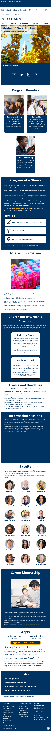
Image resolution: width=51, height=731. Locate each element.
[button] (14, 74)
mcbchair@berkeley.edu (42, 717)
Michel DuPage (25, 520)
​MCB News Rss (24, 712)
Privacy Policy (6, 722)
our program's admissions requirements (23, 658)
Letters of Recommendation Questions (18, 690)
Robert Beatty (25, 491)
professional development (22, 208)
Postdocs (27, 708)
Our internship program (10, 201)
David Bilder (9, 550)
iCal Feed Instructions (24, 716)
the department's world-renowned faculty (15, 471)
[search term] (40, 10)
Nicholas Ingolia (10, 506)
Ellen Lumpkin (9, 564)
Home (2, 14)
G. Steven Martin (10, 535)
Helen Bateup (25, 535)
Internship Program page (21, 309)
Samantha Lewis (41, 506)
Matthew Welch (41, 564)
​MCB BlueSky (24, 706)
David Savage (25, 506)
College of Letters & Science (15, 1)
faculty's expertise (33, 196)
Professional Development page (31, 624)
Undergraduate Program (8, 706)
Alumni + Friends (40, 4)
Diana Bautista (41, 535)
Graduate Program (7, 710)
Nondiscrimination (7, 720)
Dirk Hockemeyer (9, 520)
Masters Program (7, 708)
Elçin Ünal (25, 564)
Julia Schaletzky (41, 491)
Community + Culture (26, 4)
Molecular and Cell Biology (16, 9)
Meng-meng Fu (25, 550)
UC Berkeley (3, 1)
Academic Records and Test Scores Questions (20, 686)
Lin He (41, 550)
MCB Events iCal (25, 714)
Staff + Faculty (33, 4)
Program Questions (12, 679)
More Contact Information (40, 719)
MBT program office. (29, 696)
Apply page (42, 661)
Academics (8, 14)
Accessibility (6, 718)
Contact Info (13, 728)
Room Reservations (7, 716)
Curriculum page (33, 245)
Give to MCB (47, 4)
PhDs (20, 710)
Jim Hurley (41, 520)
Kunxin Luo (9, 491)
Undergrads (26, 710)
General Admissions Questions (15, 683)
